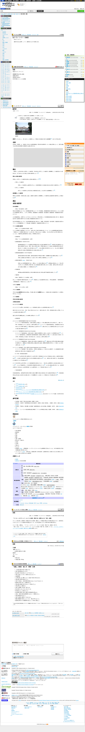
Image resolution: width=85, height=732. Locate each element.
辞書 (2, 0)
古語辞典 (33, 0)
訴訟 (28, 195)
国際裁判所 (37, 117)
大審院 (41, 221)
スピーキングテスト (7, 107)
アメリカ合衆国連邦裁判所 (24, 239)
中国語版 (52, 488)
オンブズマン (23, 484)
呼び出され (37, 577)
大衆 (24, 581)
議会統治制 (57, 492)
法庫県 (67, 85)
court (18, 557)
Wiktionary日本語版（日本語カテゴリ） (23, 541)
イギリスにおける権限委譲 (38, 494)
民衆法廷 (42, 615)
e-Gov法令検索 (23, 460)
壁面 (37, 520)
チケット (14, 520)
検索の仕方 (13, 707)
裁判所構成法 (34, 144)
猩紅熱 (67, 74)
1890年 (24, 144)
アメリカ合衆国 (16, 230)
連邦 (26, 493)
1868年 (28, 119)
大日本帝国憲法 (17, 221)
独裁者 (19, 598)
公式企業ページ (53, 706)
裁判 (15, 41)
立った (27, 590)
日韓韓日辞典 (28, 0)
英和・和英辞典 (16, 0)
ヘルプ (83, 0)
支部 (35, 41)
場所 (25, 551)
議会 (24, 466)
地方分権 (30, 493)
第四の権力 (47, 493)
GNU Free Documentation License (33, 670)
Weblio (13, 678)
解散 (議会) (47, 475)
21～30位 (77, 145)
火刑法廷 (39, 615)
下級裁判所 (17, 212)
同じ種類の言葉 (9, 13)
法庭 (19, 559)
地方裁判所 (46, 212)
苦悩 (18, 74)
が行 (29, 520)
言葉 (14, 13)
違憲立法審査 (27, 475)
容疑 (21, 592)
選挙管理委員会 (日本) (37, 481)
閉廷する (24, 585)
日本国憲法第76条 (29, 210)
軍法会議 (28, 223)
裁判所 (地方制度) (49, 119)
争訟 (26, 195)
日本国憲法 (18, 210)
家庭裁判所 (52, 212)
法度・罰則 (68, 82)
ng (23, 559)
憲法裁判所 (33, 475)
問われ (35, 592)
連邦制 (22, 230)
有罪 (21, 579)
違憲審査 (26, 477)
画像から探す (27, 707)
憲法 (22, 307)
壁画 (50, 520)
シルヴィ (43, 522)
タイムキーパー (18, 522)
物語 (23, 74)
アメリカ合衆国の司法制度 (24, 228)
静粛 (26, 582)
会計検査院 (56, 481)
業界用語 (4, 32)
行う (23, 551)
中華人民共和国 (19, 146)
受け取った (19, 520)
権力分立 (17, 440)
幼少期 (39, 522)
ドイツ (21, 499)
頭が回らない (69, 147)
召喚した (37, 600)
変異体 (23, 520)
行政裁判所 (39, 223)
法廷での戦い (69, 99)
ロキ (36, 522)
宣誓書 (67, 61)
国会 (28, 218)
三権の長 (23, 493)
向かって (24, 582)
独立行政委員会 (40, 479)
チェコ (38, 503)
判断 (35, 593)
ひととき (69, 155)
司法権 (41, 139)
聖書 (20, 587)
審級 (16, 437)
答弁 (18, 590)
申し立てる (25, 571)
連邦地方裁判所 (18, 260)
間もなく (20, 585)
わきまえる (30, 574)
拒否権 (56, 475)
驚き (32, 598)
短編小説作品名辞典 (18, 66)
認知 (19, 595)
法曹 (16, 438)
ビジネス (4, 31)
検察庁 (48, 485)
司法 (24, 115)
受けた (54, 522)
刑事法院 (18, 450)
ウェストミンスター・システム (47, 492)
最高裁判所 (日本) (36, 473)
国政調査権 (55, 477)
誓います (28, 587)
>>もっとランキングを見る (78, 168)
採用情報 (52, 709)
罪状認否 (31, 592)
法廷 (14, 110)
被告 (20, 593)
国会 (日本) (36, 466)
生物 (3, 53)
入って (26, 598)
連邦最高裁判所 (18, 241)
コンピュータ (5, 34)
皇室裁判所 (33, 223)
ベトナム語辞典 (67, 717)
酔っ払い (21, 577)
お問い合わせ (40, 706)
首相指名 (27, 479)
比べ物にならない (70, 149)
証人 (29, 600)
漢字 (60, 144)
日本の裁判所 (21, 208)
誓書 (67, 65)
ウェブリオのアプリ (28, 706)
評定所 (16, 441)
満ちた (21, 74)
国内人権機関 (33, 484)
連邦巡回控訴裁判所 (19, 252)
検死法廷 (32, 615)
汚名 (21, 572)
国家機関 (49, 139)
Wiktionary (61, 541)
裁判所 (28, 41)
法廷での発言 (69, 100)
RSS (47, 724)
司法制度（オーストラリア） (37, 393)
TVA (41, 520)
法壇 (60, 520)
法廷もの (17, 445)
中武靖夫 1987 (22, 386)
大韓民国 (25, 146)
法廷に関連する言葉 (16, 615)
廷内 (67, 76)
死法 (67, 60)
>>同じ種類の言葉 (47, 616)
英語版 (24, 260)
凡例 (37, 34)
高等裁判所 (41, 212)
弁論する (68, 71)
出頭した (20, 574)
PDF (44, 393)
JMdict (20, 700)
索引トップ (24, 34)
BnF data (31, 503)
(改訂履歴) (27, 671)
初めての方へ (76, 8)
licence (77, 700)
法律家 (19, 438)
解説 (50, 518)
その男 (16, 577)
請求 (23, 593)
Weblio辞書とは (14, 706)
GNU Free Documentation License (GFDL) (27, 673)
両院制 (29, 490)
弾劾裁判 (35, 483)
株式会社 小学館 (14, 666)
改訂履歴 (48, 678)
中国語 (16, 559)
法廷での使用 (69, 96)
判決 (16, 435)
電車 (40, 702)
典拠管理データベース (37, 498)
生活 (3, 47)
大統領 (24, 469)
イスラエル (45, 503)
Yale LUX (22, 504)
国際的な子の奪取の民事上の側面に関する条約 (32, 342)
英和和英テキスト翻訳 (19, 643)
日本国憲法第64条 (48, 217)
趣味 (3, 50)
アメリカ (22, 503)
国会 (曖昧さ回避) (29, 466)
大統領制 (26, 492)
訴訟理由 (20, 571)
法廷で (67, 91)
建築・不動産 (5, 42)
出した (24, 595)
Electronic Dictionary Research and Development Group (49, 700)
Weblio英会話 (5, 102)
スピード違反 (28, 577)
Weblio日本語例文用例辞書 (20, 563)
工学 (3, 40)
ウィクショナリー (16, 419)
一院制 (25, 490)
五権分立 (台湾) (47, 488)
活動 (21, 584)
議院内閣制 (37, 492)
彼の (19, 584)
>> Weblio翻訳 (81, 170)
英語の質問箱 (5, 104)
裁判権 (26, 593)
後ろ (62, 520)
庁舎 (57, 139)
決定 (20, 581)
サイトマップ (13, 712)
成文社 (17, 75)
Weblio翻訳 (66, 710)
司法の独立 (53, 493)
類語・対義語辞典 (8, 0)
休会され (68, 69)
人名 (3, 56)
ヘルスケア (5, 48)
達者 (68, 157)
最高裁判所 (46, 210)
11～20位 (72, 145)
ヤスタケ (69, 164)
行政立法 (52, 475)
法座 (67, 84)
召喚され (27, 592)
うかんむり (69, 159)
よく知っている (28, 589)
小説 (23, 78)
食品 (3, 55)
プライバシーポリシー (15, 711)
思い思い (69, 153)
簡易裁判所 (57, 212)
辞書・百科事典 (6, 59)
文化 (3, 45)
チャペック (20, 78)
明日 (21, 569)
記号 (2, 96)
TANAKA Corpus (4, 681)
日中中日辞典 (22, 0)
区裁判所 (57, 221)
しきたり (22, 589)
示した (38, 593)
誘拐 (18, 592)
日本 (35, 503)
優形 (16, 598)
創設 (43, 520)
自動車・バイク (6, 37)
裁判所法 (17, 432)
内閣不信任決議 (32, 479)
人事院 (57, 479)
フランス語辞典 (67, 714)
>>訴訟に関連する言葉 (55, 616)
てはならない (28, 597)
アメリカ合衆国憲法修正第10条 (55, 230)
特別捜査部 (52, 485)
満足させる (30, 581)
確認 (68, 166)
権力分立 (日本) (24, 486)
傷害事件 (25, 600)
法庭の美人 (68, 88)
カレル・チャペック (19, 71)
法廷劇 (67, 63)
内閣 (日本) (32, 469)
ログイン (72, 0)
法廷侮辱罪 (17, 576)
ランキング (34, 34)
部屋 (34, 520)
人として (21, 590)
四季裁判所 (26, 448)
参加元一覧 (82, 8)
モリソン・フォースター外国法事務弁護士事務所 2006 (33, 389)
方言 (3, 58)
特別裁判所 (17, 217)
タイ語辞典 (66, 716)
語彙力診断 (5, 105)
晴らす (24, 572)
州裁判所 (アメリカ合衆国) (24, 277)
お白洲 (16, 443)
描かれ (53, 520)
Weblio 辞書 (78, 0)
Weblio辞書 (74, 671)
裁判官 (30, 139)
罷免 (61, 217)
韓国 (41, 503)
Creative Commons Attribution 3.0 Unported (26, 684)
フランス (27, 503)
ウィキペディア (17, 106)
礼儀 (26, 574)
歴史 (46, 520)
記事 (40, 518)
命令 (21, 595)
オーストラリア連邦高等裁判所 (19, 320)
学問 (3, 43)
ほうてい (18, 549)
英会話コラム (5, 100)
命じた (29, 582)
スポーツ (4, 51)
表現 (17, 13)
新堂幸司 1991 (22, 384)
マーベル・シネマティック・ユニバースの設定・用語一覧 (26, 518)
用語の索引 (29, 34)
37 (47, 522)
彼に (19, 579)
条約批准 (51, 477)
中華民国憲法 (58, 488)
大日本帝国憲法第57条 (30, 221)
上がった (37, 598)
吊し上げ (17, 446)
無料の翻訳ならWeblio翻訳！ (22, 5)
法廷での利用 (69, 97)
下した (27, 579)
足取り (68, 161)
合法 (24, 584)
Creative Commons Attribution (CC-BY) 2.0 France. (27, 682)
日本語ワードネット (15, 695)
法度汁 (67, 81)
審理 (32, 195)
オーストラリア (16, 307)
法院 (29, 146)
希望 (26, 581)
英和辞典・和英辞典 (67, 709)
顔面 (24, 522)
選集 (25, 78)
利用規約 (13, 710)
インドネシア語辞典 (67, 715)
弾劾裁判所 (32, 218)
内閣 (28, 469)
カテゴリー (39, 106)
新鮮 (68, 151)
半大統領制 (31, 492)
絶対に (20, 597)
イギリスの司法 (22, 287)
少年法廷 (35, 615)
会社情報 (52, 707)
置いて (25, 587)
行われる (18, 41)
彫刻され (29, 522)
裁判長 (16, 582)
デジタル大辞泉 (17, 34)
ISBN (58, 403)
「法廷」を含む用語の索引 (18, 656)
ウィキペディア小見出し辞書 (21, 509)
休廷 (26, 569)
